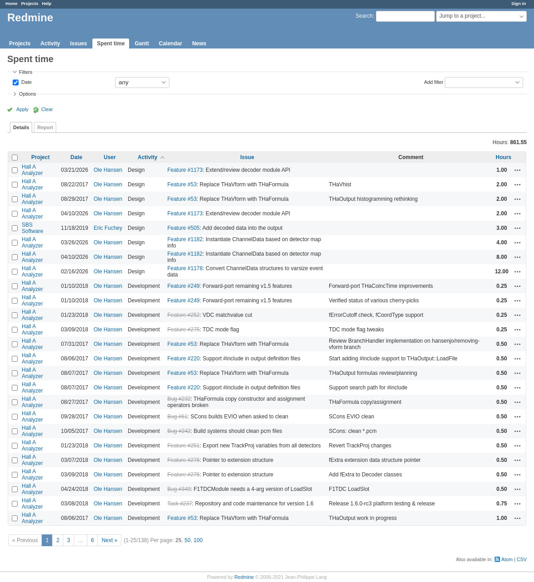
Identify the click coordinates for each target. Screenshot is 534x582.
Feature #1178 (184, 268)
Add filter (433, 81)
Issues (78, 43)
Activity (50, 43)
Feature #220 (183, 358)
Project (40, 157)
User (110, 157)
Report (45, 127)
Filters (25, 72)
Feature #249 (183, 286)
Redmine (244, 577)
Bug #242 (178, 431)
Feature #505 (183, 228)
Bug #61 (177, 416)
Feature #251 (183, 445)
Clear (47, 109)
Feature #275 (183, 329)
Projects (29, 3)
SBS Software (32, 228)
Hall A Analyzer (32, 170)
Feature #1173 (184, 170)
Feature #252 (183, 315)
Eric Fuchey (108, 228)
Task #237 (179, 503)
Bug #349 (178, 489)
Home (11, 3)
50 (187, 540)
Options (27, 94)
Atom (507, 559)
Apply (22, 109)
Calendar (170, 43)
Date (26, 81)
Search (364, 16)
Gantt (142, 43)
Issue (247, 157)
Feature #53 (182, 184)
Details (21, 127)
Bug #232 (178, 399)
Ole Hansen (108, 170)
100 (197, 540)
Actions (517, 170)
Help (47, 3)
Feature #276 (183, 460)
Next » (109, 540)
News (199, 43)
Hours (503, 157)
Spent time (111, 43)
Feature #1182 (184, 239)
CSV (522, 559)
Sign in (518, 3)
